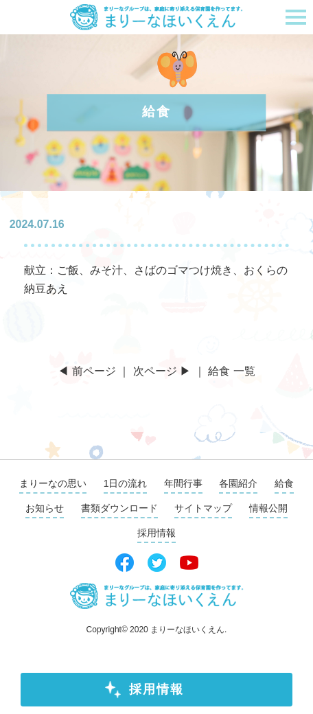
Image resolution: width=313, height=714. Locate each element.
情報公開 (268, 508)
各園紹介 (238, 483)
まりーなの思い (52, 483)
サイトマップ (203, 508)
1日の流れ (126, 483)
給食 (284, 483)
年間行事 (183, 483)
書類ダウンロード (119, 508)
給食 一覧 (231, 371)
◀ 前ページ (86, 371)
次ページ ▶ (162, 371)
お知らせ (44, 508)
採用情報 (156, 689)
